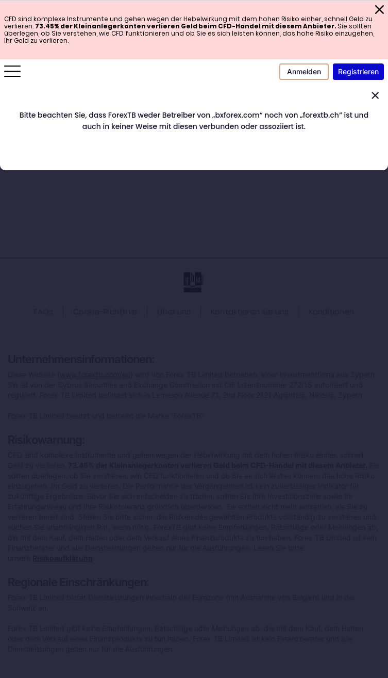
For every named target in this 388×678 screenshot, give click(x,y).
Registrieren (358, 71)
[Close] (375, 95)
